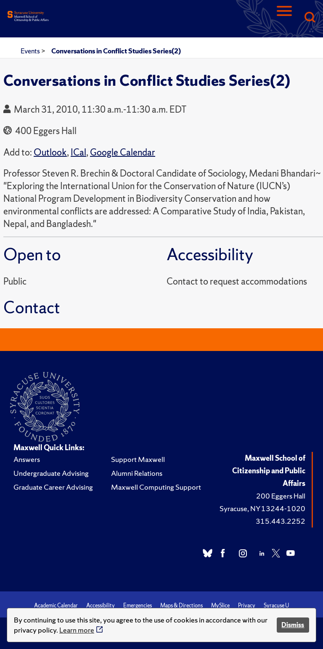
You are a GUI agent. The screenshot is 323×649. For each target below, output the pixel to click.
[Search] (309, 18)
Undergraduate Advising (51, 473)
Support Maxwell (138, 459)
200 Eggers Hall (280, 496)
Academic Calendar (56, 605)
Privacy (246, 605)
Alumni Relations (136, 473)
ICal (78, 152)
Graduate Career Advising (53, 487)
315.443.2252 (280, 521)
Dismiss (292, 624)
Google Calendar (122, 152)
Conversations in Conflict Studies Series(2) (116, 50)
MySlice (220, 605)
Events (31, 50)
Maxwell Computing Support (156, 487)
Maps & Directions (181, 605)
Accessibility (100, 605)
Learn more (76, 630)
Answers (26, 459)
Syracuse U (276, 605)
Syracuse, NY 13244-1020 (262, 508)
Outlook (50, 152)
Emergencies (137, 605)
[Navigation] (284, 17)
